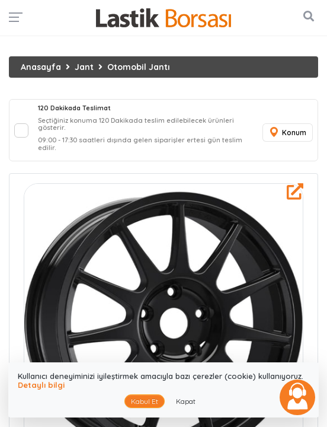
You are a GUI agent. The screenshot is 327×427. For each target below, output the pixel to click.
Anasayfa (41, 67)
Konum (287, 132)
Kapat (185, 401)
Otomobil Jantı (138, 67)
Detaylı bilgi (41, 385)
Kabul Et (144, 401)
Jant (84, 67)
